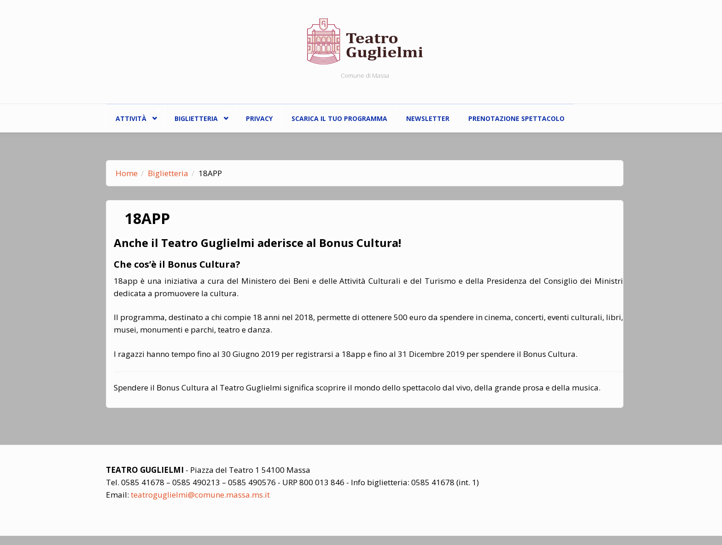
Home (127, 173)
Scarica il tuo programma (339, 118)
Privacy (259, 118)
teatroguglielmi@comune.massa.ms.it (200, 494)
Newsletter (427, 118)
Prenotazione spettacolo (516, 118)
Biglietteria (198, 116)
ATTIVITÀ (133, 116)
